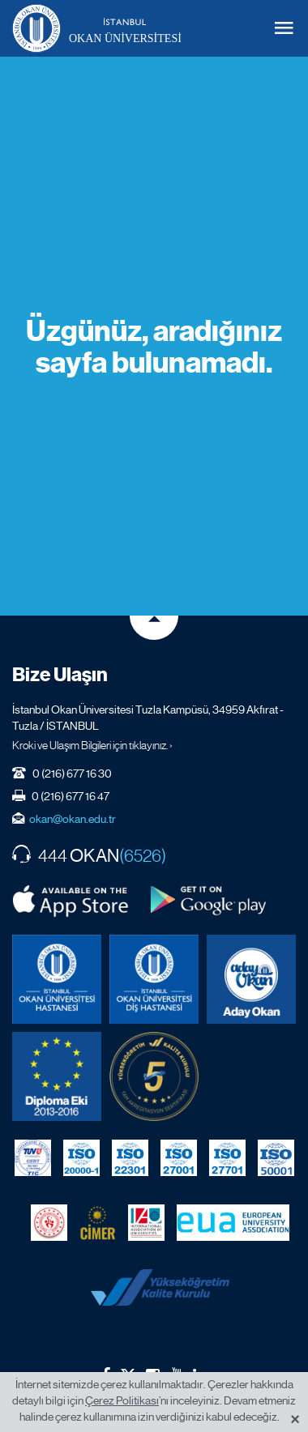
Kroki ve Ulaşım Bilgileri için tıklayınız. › (92, 745)
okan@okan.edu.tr (72, 818)
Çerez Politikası (122, 1400)
